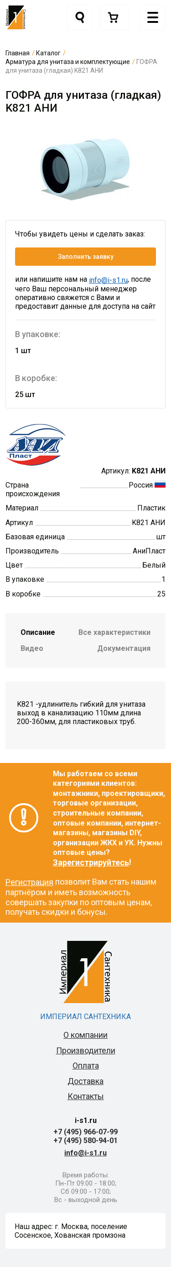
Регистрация (29, 882)
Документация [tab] (123, 648)
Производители (85, 1050)
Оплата (86, 1065)
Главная (17, 53)
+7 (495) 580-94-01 (85, 1140)
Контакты (85, 1096)
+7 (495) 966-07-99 (85, 1131)
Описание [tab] (38, 632)
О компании (85, 1035)
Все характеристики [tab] (114, 632)
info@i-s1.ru (108, 280)
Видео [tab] (32, 648)
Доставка (85, 1081)
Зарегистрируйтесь (91, 862)
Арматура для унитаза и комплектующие (67, 61)
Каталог (48, 53)
